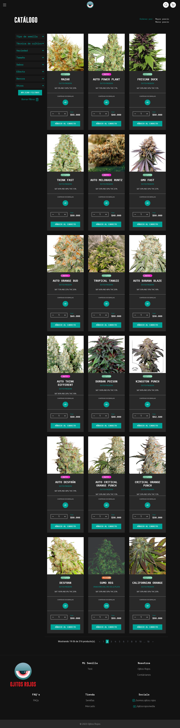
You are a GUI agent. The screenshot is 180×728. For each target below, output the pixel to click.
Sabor (30, 64)
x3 (65, 102)
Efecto (30, 71)
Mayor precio (162, 19)
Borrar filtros (30, 99)
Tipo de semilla (30, 36)
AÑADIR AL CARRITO (65, 123)
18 (148, 641)
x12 (106, 606)
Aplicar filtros (30, 92)
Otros (30, 85)
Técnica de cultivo (30, 43)
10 (140, 641)
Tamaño (30, 57)
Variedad (30, 50)
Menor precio (162, 22)
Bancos (30, 78)
